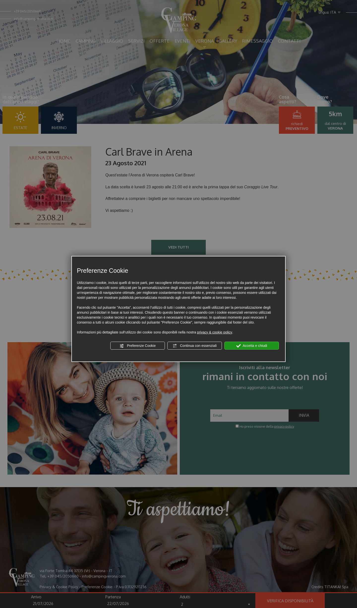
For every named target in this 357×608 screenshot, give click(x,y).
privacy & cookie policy (214, 332)
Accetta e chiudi (251, 346)
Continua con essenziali (195, 346)
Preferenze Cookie (137, 346)
